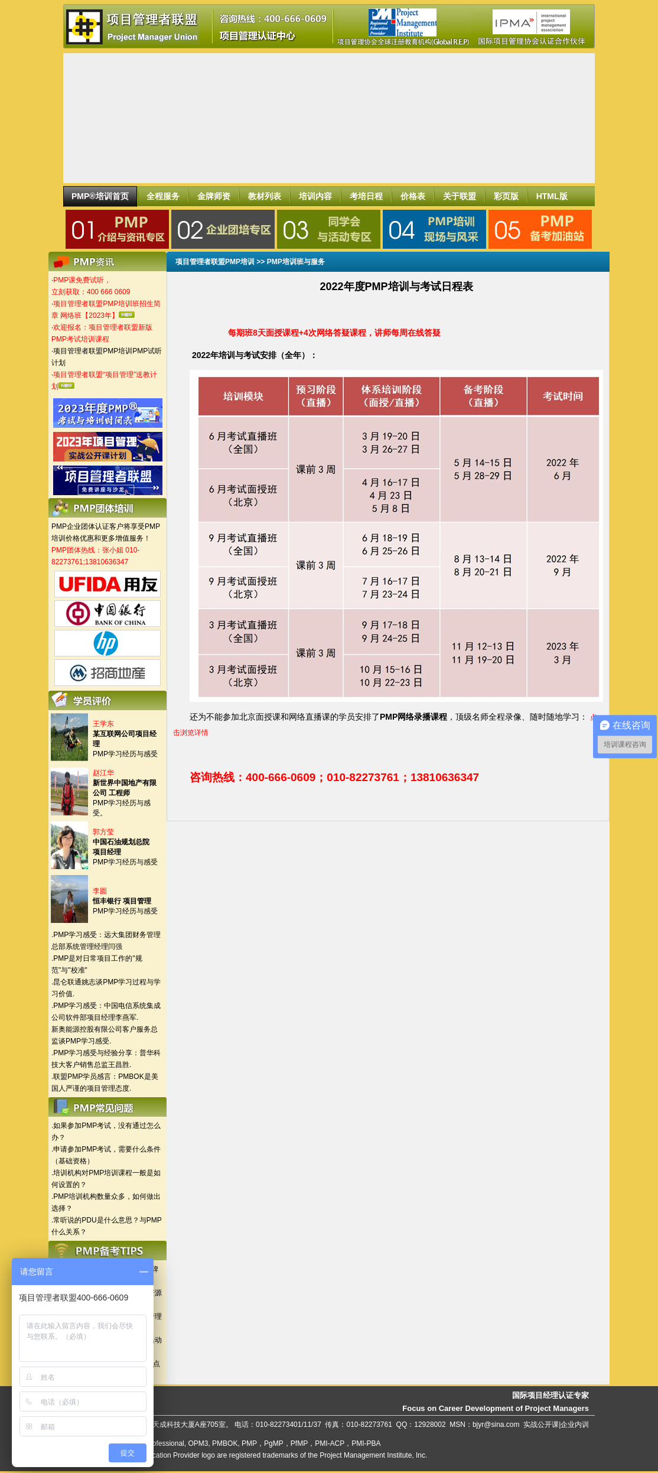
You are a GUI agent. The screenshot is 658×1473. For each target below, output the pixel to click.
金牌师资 (213, 196)
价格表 (412, 196)
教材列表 (264, 196)
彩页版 (506, 196)
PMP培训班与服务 (296, 262)
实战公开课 (541, 1424)
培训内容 (315, 196)
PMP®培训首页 (100, 196)
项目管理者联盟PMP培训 (215, 262)
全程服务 (163, 196)
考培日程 (366, 196)
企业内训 (575, 1424)
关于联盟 (459, 196)
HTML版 (552, 196)
